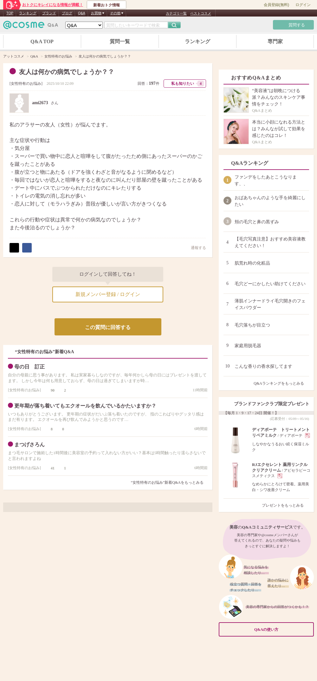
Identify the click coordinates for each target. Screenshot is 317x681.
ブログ (67, 13)
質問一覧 (120, 41)
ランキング (27, 13)
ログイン (303, 5)
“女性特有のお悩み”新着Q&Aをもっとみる (167, 482)
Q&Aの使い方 (282, 629)
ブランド (49, 13)
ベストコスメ (200, 13)
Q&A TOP (42, 41)
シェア (27, 248)
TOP (9, 13)
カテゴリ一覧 (176, 13)
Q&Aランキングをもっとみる (281, 383)
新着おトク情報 (106, 5)
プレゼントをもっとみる (285, 505)
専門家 (275, 41)
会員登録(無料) (276, 5)
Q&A (81, 13)
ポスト (14, 248)
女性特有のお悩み (26, 83)
